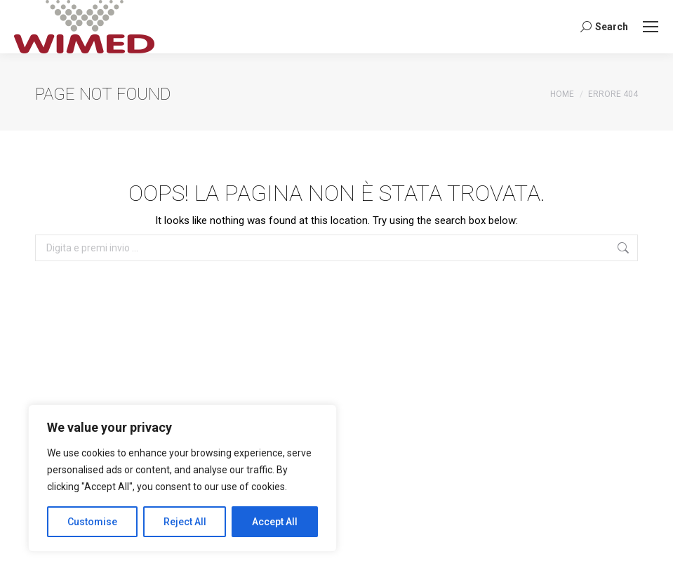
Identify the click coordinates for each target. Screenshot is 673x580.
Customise (92, 521)
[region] (182, 478)
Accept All (275, 521)
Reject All (185, 521)
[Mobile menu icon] (650, 26)
